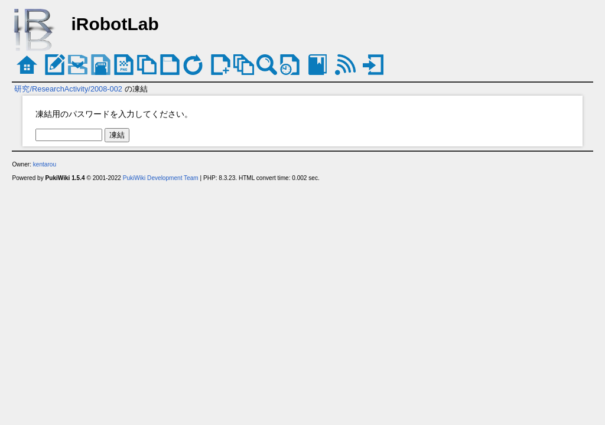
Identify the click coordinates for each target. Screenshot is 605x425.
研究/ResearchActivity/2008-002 (68, 88)
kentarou (44, 164)
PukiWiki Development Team (161, 178)
